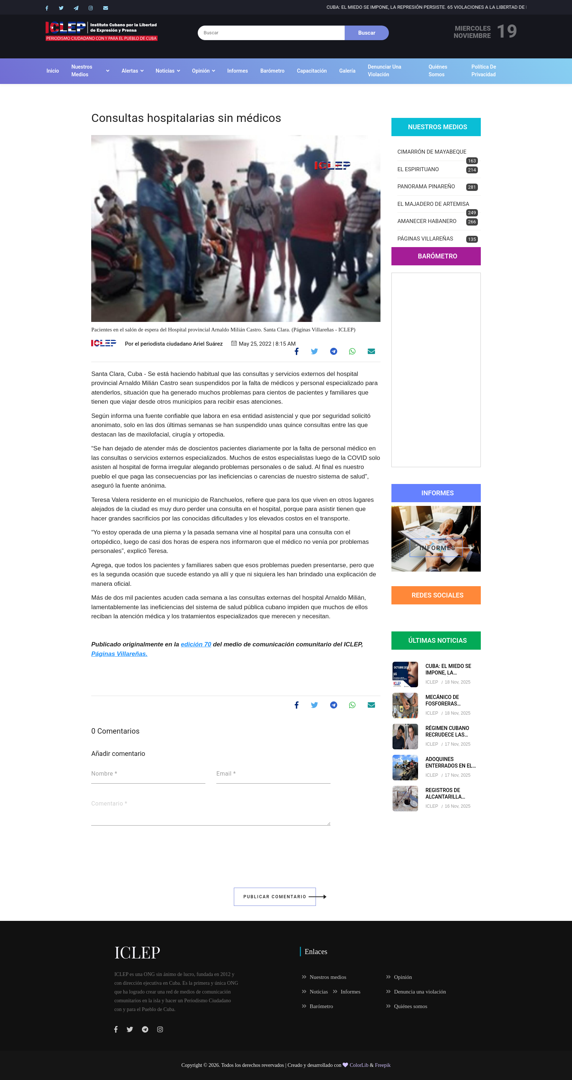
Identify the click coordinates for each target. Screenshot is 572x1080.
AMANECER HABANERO (437, 222)
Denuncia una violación (416, 992)
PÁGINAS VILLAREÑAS (437, 239)
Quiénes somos (438, 70)
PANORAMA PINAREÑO (437, 187)
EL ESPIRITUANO (437, 170)
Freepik (383, 1065)
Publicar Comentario (279, 896)
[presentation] (146, 851)
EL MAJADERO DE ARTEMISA (437, 207)
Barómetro (272, 71)
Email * (226, 773)
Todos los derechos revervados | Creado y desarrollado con (282, 1065)
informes (441, 547)
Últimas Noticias (438, 640)
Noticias (165, 71)
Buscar (366, 33)
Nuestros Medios (437, 127)
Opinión (201, 71)
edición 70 (196, 644)
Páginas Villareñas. (119, 653)
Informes (237, 71)
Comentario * (109, 803)
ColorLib (355, 1065)
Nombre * (104, 773)
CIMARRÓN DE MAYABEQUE (437, 155)
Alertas (129, 71)
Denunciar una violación (384, 70)
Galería (347, 71)
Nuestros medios (82, 70)
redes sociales (437, 595)
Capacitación (312, 71)
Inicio (52, 71)
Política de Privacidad (484, 70)
